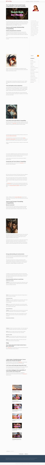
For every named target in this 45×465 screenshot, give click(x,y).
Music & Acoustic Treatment (34, 72)
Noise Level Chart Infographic (36, 1)
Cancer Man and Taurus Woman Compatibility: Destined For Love (16, 439)
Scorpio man (9, 183)
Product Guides (31, 1)
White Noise (32, 82)
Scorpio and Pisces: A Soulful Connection (16, 420)
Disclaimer (28, 463)
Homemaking (32, 70)
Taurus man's (14, 123)
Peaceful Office (32, 73)
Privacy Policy (25, 463)
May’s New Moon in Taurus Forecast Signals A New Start (16, 391)
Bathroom (31, 63)
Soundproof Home (33, 79)
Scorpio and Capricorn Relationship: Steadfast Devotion (16, 401)
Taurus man (9, 347)
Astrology (8, 451)
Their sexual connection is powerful (14, 185)
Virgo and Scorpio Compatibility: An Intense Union (16, 429)
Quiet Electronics (32, 76)
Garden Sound (32, 66)
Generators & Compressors (34, 67)
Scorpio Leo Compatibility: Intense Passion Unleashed (17, 410)
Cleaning (31, 64)
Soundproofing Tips (27, 1)
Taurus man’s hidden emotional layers (11, 135)
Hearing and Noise (33, 69)
